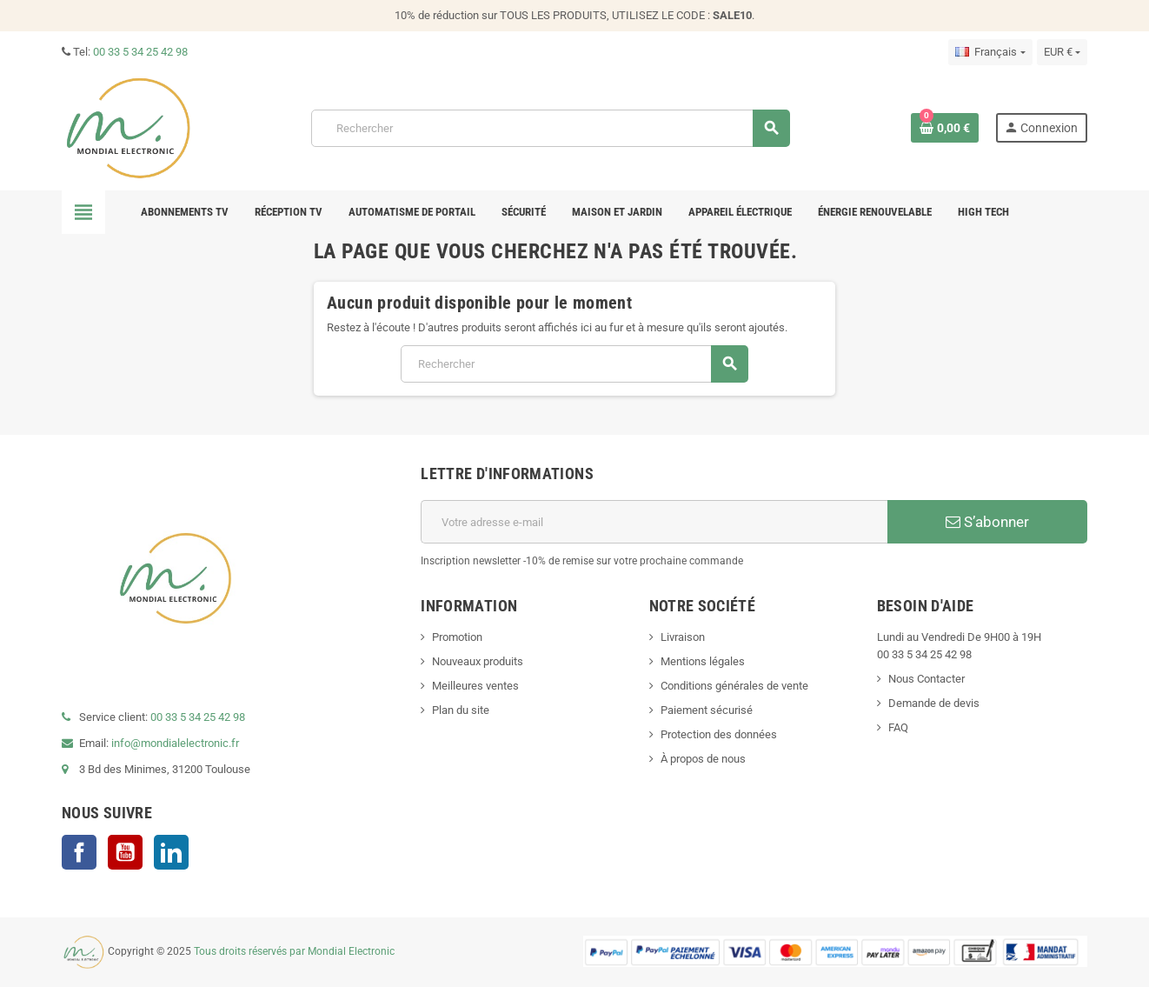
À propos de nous (703, 758)
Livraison (683, 637)
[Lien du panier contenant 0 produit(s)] (945, 128)
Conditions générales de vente (734, 685)
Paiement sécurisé (707, 710)
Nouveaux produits (477, 661)
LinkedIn (171, 852)
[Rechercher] (550, 128)
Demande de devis (934, 703)
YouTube (125, 852)
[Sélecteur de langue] (990, 52)
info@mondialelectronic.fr (174, 743)
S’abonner (987, 521)
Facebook (79, 852)
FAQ (898, 727)
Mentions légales (703, 661)
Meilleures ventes (475, 685)
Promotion (457, 637)
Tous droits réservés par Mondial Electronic (294, 951)
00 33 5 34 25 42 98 (140, 51)
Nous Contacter (926, 678)
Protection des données (719, 734)
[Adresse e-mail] (654, 522)
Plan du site (460, 710)
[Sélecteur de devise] (1062, 52)
